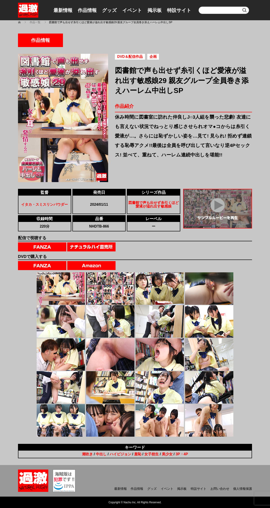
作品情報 (87, 10)
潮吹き (87, 454)
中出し (101, 454)
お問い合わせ (219, 488)
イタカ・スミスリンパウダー (44, 204)
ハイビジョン (120, 454)
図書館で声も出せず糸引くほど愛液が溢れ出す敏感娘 (153, 204)
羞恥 (137, 454)
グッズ (109, 10)
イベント (132, 10)
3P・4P (182, 454)
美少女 (167, 454)
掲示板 (154, 10)
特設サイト (179, 10)
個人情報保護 (242, 488)
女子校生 (151, 454)
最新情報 (63, 10)
